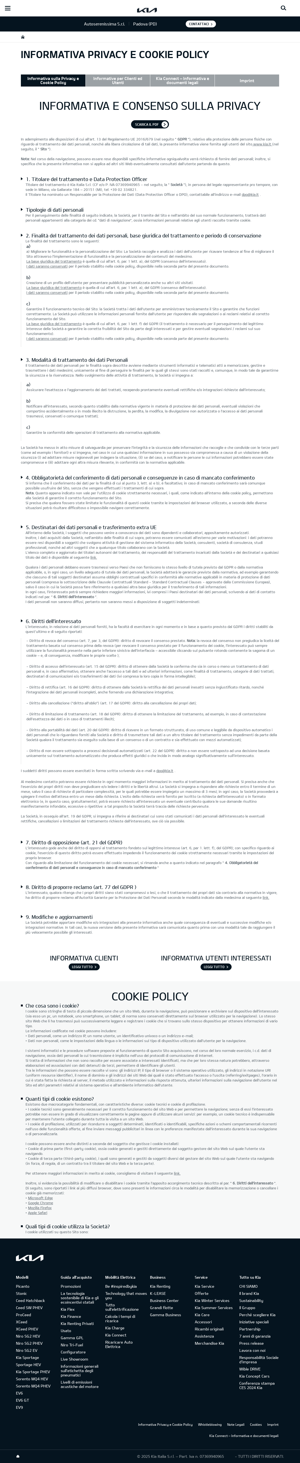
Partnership (249, 1329)
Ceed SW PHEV (29, 1307)
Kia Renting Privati (77, 1323)
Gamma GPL (72, 1337)
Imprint (247, 80)
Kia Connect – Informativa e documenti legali (182, 80)
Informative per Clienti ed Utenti (117, 80)
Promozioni (71, 1286)
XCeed (21, 1321)
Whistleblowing (210, 1424)
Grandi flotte (161, 1307)
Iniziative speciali (254, 1321)
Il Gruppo (247, 1307)
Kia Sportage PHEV (33, 1371)
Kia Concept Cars (254, 1376)
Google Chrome (40, 1203)
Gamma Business (165, 1314)
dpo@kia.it (250, 194)
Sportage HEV (28, 1364)
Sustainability (251, 1300)
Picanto (22, 1286)
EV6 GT (22, 1400)
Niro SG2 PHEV (29, 1343)
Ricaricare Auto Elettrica (119, 1344)
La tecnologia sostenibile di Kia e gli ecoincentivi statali (80, 1297)
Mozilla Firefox (40, 1208)
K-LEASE (158, 1293)
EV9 (19, 1407)
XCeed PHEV (27, 1329)
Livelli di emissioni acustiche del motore (80, 1384)
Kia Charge (114, 1328)
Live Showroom (74, 1359)
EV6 (19, 1393)
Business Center (164, 1300)
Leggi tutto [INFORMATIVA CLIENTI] (82, 967)
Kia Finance (71, 1316)
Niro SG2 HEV (28, 1336)
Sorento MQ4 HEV (32, 1378)
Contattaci (199, 24)
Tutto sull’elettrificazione (122, 1307)
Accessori (203, 1321)
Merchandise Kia (209, 1343)
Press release (251, 1343)
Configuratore (73, 1352)
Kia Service (204, 1286)
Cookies (256, 1424)
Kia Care (202, 1314)
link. (93, 557)
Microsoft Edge (40, 1198)
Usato (66, 1330)
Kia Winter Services (212, 1300)
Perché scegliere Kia (257, 1314)
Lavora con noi (252, 1350)
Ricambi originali (209, 1329)
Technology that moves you (126, 1295)
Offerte (202, 1293)
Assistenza (204, 1336)
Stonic (21, 1293)
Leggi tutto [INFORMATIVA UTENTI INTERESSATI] (214, 967)
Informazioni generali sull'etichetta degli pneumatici (79, 1370)
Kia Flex (67, 1309)
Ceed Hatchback (30, 1300)
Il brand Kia (249, 1293)
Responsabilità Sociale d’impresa (259, 1359)
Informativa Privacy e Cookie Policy (165, 1424)
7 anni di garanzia (255, 1336)
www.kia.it (262, 144)
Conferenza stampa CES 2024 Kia (257, 1385)
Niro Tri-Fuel (72, 1344)
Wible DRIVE (249, 1369)
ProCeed (23, 1314)
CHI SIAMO (248, 1286)
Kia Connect (115, 1335)
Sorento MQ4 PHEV (33, 1386)
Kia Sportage (27, 1357)
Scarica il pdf (147, 124)
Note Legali (236, 1424)
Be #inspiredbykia (121, 1286)
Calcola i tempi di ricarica (120, 1318)
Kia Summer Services (214, 1307)
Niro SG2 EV (26, 1350)
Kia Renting (160, 1286)
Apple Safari (37, 1212)
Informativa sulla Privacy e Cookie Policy (53, 80)
